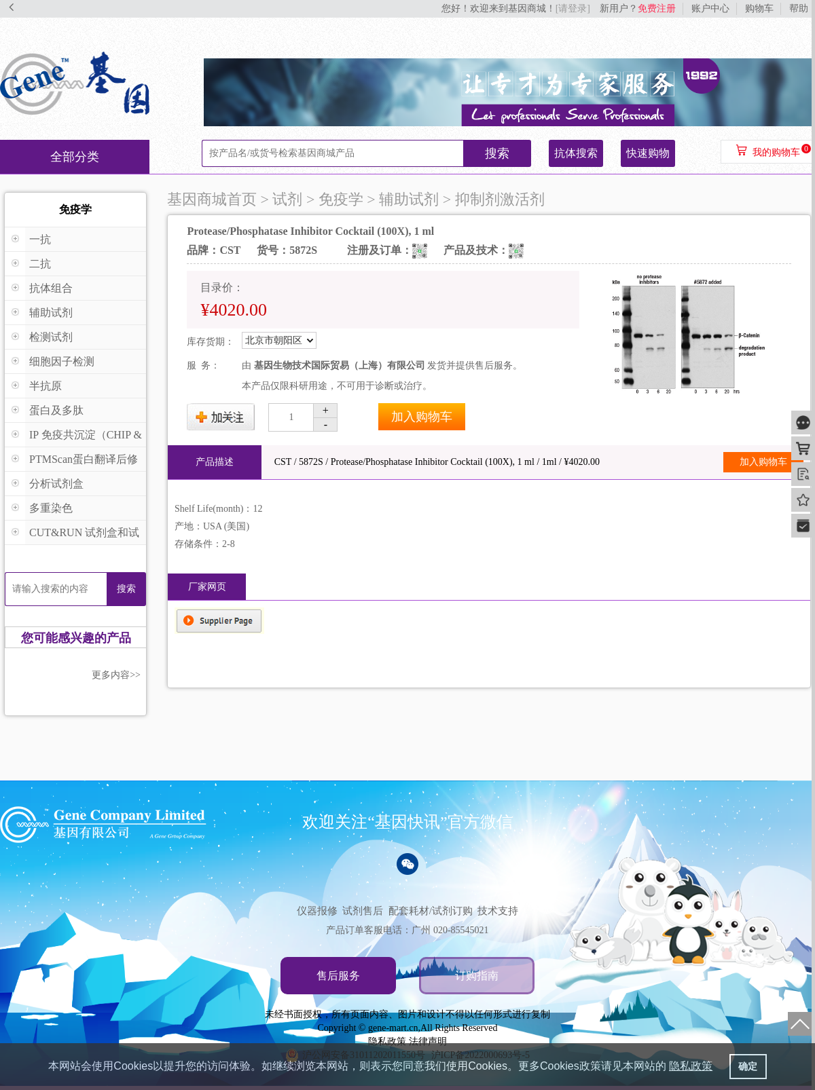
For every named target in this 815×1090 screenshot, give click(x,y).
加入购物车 (421, 417)
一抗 (40, 239)
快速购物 (648, 153)
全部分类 (74, 157)
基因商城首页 (212, 199)
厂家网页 (207, 587)
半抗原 (45, 386)
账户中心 (710, 8)
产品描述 (215, 462)
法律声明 (428, 1041)
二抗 (40, 263)
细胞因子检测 (61, 361)
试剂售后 (362, 910)
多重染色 (51, 508)
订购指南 (477, 975)
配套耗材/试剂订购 (430, 910)
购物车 (759, 8)
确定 (747, 1066)
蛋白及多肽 (56, 410)
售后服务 (338, 975)
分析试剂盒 (56, 483)
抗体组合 (51, 288)
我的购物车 (776, 152)
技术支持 (497, 910)
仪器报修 (317, 910)
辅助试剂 (51, 312)
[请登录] (573, 8)
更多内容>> (116, 675)
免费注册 (657, 8)
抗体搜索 (576, 153)
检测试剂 (51, 337)
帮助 (798, 8)
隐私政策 (387, 1041)
